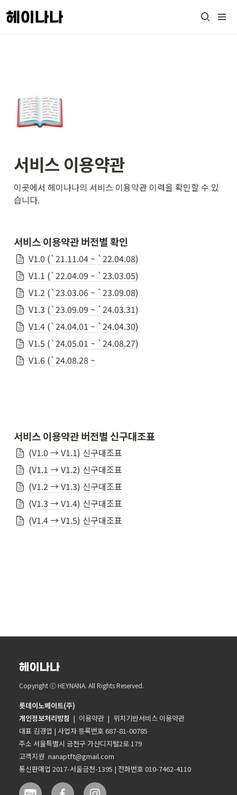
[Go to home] (34, 17)
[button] (205, 17)
